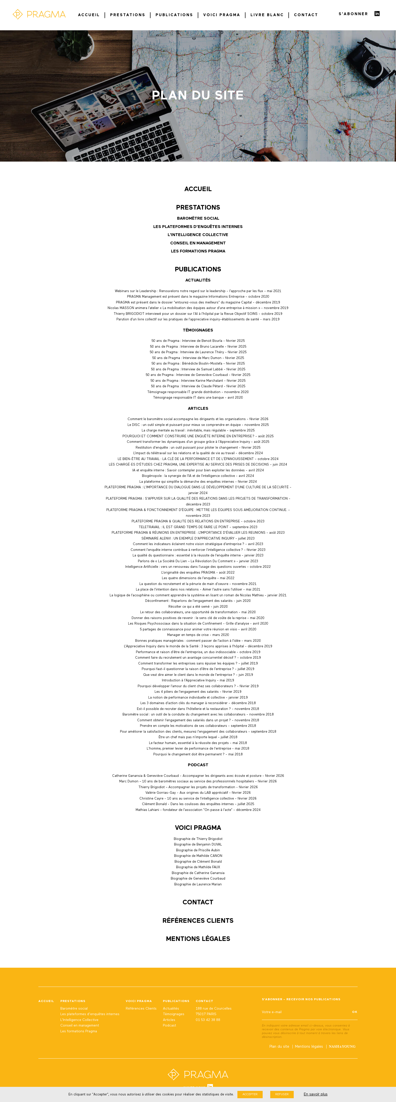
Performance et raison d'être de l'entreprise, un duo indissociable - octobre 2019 (198, 652)
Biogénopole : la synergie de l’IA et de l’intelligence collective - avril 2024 (198, 476)
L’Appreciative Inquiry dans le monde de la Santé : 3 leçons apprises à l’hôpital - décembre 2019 (198, 646)
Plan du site (279, 1046)
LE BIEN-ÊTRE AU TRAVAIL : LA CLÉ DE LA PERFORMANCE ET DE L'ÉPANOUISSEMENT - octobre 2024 (198, 459)
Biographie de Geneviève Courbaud (198, 878)
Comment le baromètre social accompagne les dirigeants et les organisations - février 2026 (198, 419)
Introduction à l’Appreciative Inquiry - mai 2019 (198, 680)
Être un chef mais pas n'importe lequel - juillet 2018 (198, 737)
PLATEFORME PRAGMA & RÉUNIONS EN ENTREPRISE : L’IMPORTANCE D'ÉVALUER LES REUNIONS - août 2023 (198, 532)
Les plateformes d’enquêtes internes (198, 227)
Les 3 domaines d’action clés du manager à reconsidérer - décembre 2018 (198, 703)
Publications (174, 15)
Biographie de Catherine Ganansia (198, 873)
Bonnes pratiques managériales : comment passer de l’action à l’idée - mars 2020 (198, 641)
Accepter (250, 1094)
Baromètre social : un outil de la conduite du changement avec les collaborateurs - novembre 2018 (198, 714)
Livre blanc (267, 15)
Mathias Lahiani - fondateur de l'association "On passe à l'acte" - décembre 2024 (198, 810)
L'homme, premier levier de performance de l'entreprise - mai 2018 (198, 748)
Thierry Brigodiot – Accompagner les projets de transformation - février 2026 (198, 787)
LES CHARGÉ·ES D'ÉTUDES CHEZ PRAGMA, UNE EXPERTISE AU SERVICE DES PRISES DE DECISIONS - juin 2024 (198, 464)
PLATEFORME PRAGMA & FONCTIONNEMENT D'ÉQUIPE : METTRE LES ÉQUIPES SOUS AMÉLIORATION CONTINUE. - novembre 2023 (198, 513)
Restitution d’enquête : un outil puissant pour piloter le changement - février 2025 (198, 447)
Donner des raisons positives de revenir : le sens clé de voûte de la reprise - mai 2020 (198, 618)
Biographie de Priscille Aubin (198, 850)
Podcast (198, 765)
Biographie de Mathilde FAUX (198, 867)
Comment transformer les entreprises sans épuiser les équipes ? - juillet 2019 (198, 663)
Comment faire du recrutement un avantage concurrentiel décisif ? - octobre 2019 (198, 657)
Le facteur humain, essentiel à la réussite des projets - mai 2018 (198, 743)
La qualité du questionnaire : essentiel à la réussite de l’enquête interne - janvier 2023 (198, 555)
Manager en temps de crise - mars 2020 (198, 635)
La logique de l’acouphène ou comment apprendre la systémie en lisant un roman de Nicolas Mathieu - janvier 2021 (198, 595)
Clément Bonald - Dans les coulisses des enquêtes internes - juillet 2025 (198, 804)
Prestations (127, 15)
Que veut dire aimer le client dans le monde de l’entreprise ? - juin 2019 (198, 675)
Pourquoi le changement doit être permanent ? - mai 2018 (198, 754)
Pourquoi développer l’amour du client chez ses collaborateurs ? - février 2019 (198, 686)
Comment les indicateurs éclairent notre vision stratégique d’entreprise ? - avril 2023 (198, 544)
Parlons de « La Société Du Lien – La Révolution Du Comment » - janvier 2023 (198, 561)
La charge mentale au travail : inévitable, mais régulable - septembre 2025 (198, 430)
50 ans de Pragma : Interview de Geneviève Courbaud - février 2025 (198, 375)
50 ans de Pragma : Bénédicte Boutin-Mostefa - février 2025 (198, 363)
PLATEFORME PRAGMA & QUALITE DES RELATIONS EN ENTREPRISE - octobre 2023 (198, 521)
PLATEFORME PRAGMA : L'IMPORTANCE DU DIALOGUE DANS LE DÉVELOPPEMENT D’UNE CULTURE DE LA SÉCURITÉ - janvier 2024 (198, 490)
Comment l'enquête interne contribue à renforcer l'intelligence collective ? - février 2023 (198, 550)
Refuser (282, 1094)
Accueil (89, 15)
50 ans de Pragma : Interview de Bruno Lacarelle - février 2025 (198, 346)
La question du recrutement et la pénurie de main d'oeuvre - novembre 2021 (198, 584)
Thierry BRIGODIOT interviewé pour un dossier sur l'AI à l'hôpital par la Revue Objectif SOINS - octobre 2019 (198, 314)
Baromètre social (198, 219)
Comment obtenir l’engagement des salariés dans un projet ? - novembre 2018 (198, 720)
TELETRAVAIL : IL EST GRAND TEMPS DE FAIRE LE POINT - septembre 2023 (198, 527)
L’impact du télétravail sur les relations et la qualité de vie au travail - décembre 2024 (198, 453)
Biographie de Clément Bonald (198, 861)
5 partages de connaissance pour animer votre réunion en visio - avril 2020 (198, 629)
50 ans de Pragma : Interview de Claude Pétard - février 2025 (198, 386)
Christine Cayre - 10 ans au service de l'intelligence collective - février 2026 (198, 798)
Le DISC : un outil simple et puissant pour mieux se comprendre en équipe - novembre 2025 (198, 425)
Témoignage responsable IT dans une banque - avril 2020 (198, 397)
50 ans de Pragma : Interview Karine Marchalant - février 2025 (198, 380)
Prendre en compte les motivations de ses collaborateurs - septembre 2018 (198, 726)
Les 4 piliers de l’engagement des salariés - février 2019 (198, 692)
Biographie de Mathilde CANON (198, 856)
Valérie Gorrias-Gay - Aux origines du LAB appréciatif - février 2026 (198, 793)
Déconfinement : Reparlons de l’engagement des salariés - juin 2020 (198, 601)
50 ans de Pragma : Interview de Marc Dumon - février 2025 (198, 358)
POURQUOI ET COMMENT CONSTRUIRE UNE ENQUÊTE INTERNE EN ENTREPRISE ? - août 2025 (198, 436)
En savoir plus (316, 1094)
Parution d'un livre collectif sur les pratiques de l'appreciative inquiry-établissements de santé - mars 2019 (198, 319)
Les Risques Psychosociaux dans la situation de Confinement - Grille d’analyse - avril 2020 (198, 623)
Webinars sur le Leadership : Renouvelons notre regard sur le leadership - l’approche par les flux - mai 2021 (198, 291)
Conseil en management (198, 243)
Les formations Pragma (198, 251)
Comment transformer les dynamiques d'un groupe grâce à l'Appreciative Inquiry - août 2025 (198, 442)
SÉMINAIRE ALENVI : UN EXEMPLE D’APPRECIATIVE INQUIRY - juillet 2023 (198, 538)
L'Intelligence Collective (198, 235)
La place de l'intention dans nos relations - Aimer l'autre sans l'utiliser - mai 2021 (198, 589)
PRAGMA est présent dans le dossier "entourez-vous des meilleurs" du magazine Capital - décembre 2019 (198, 302)
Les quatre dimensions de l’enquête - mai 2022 (198, 578)
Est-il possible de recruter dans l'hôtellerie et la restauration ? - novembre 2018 (198, 709)
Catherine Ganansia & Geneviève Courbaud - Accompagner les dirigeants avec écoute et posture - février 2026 (198, 776)
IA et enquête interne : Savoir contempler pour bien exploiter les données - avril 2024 (198, 470)
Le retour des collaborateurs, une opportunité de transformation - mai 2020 (198, 612)
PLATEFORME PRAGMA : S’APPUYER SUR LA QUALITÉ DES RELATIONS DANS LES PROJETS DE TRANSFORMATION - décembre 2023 (198, 501)
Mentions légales (198, 939)
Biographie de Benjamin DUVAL (198, 844)
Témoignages (198, 330)
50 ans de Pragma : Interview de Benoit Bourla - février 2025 (198, 341)
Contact (306, 15)
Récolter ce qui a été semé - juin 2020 (198, 606)
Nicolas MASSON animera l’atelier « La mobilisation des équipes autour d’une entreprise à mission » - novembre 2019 (198, 308)
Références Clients (198, 921)
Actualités (198, 280)
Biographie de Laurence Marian (198, 884)
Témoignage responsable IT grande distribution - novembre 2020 (198, 392)
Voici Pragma (221, 15)
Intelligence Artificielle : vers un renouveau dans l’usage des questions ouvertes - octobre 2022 (198, 567)
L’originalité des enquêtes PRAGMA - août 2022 (198, 572)
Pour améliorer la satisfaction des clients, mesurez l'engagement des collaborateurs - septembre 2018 (198, 731)
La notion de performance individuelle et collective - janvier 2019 (198, 697)
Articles (198, 409)
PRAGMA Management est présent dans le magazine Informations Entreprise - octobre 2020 (198, 296)
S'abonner (353, 14)
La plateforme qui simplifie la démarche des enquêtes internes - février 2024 (198, 481)
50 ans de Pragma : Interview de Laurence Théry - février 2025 (198, 352)
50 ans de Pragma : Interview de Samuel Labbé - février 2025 (198, 369)
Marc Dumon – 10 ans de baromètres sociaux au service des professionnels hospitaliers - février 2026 (198, 781)
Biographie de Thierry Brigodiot (198, 839)
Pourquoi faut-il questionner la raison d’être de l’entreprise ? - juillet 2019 (198, 669)
